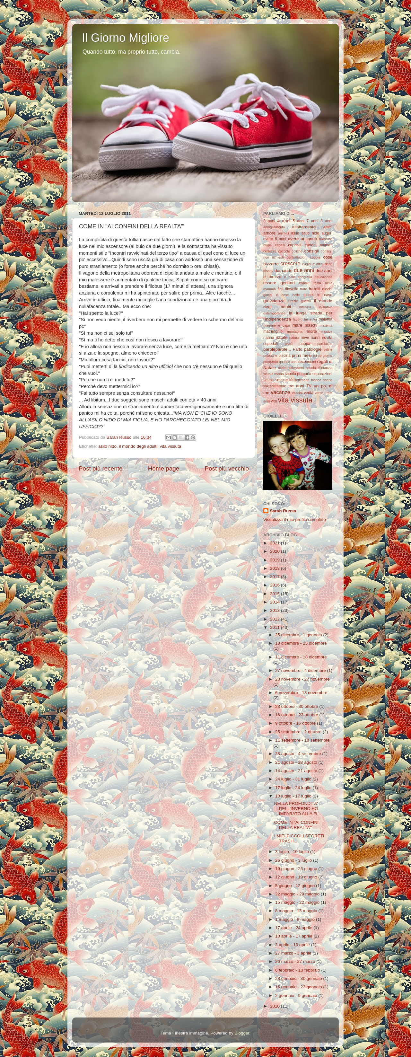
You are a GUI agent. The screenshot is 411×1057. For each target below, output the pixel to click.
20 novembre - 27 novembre (302, 679)
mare (297, 325)
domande (284, 270)
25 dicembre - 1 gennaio (299, 634)
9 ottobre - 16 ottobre (296, 723)
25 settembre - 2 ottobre (299, 731)
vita (274, 401)
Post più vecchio (227, 468)
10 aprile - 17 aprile (294, 936)
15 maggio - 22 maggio (298, 902)
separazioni (322, 374)
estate (304, 283)
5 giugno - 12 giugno (295, 885)
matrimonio (273, 331)
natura (294, 337)
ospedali (270, 343)
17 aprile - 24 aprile (294, 927)
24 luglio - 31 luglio (293, 779)
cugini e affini (312, 264)
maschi (311, 325)
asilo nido (107, 446)
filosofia (291, 289)
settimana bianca (307, 380)
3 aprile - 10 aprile (293, 944)
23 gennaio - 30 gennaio (299, 978)
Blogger (241, 1033)
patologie (313, 349)
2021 (275, 543)
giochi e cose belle (281, 295)
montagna (294, 331)
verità (308, 393)
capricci (294, 245)
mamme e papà (276, 325)
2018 (275, 568)
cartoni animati (318, 245)
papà (289, 344)
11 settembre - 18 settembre (302, 740)
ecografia (305, 277)
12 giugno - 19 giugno (296, 877)
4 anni (283, 220)
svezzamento (274, 386)
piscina (284, 355)
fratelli (314, 288)
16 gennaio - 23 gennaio (299, 986)
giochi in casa (317, 295)
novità (327, 337)
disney (268, 271)
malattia (326, 319)
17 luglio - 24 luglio (293, 787)
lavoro (297, 319)
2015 (275, 593)
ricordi (282, 368)
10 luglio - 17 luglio (293, 796)
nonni (315, 337)
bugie (267, 245)
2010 (275, 1006)
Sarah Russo (283, 510)
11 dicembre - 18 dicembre (301, 657)
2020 (275, 551)
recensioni (307, 361)
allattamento (304, 227)
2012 (275, 619)
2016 (275, 585)
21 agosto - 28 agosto (296, 762)
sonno (327, 380)
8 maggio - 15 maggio (296, 910)
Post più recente (101, 468)
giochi (327, 289)
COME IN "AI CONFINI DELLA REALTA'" (296, 825)
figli (280, 289)
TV (309, 386)
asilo (295, 233)
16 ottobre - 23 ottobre (297, 714)
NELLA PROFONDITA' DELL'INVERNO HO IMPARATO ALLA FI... (297, 808)
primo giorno (322, 355)
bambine (325, 239)
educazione (323, 277)
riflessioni (296, 368)
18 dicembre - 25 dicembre (301, 643)
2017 (275, 576)
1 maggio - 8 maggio (295, 919)
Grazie (293, 301)
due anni (304, 270)
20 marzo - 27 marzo (295, 961)
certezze (269, 251)
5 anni (298, 221)
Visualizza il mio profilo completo (294, 519)
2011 (275, 627)
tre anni (296, 385)
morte (312, 331)
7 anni (313, 221)
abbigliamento (274, 227)
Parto (297, 349)
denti (328, 264)
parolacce (324, 344)
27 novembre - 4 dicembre (301, 670)
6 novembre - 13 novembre (301, 692)
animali (283, 233)
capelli (280, 245)
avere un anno (302, 238)
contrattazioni (297, 257)
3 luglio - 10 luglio (292, 851)
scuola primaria (298, 374)
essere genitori (279, 282)
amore (269, 233)
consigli (311, 251)
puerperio (270, 362)
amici (327, 227)
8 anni (326, 221)
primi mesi (302, 355)
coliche (297, 251)
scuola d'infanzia (319, 368)
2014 (275, 602)
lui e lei (310, 319)
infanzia (305, 307)
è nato (289, 277)
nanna (268, 337)
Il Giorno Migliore (125, 37)
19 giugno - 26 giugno (296, 868)
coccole (284, 251)
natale (282, 337)
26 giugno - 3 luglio (294, 860)
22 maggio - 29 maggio (298, 894)
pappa (305, 343)
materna (325, 325)
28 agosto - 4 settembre (298, 753)
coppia (315, 257)
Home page (163, 468)
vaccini (297, 393)
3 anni (269, 221)
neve (305, 337)
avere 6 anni (274, 239)
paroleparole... (277, 349)
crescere (290, 263)
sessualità (284, 380)
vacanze (280, 392)
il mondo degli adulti (138, 446)
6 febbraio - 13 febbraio (298, 970)
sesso (268, 380)
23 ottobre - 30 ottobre (297, 706)
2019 (275, 560)
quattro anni (288, 362)
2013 (275, 610)
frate (303, 289)
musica (326, 331)
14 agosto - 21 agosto (296, 770)
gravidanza (273, 300)
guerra (306, 301)
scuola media (273, 374)
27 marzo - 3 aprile (293, 953)
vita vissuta (170, 446)
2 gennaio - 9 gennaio (296, 995)
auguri (326, 233)
